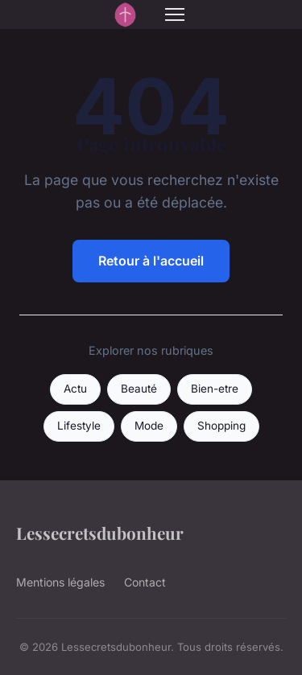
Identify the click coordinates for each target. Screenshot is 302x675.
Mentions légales (60, 582)
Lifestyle (79, 425)
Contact (145, 582)
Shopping (221, 425)
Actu (75, 388)
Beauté (139, 388)
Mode (148, 425)
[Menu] (175, 14)
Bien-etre (214, 388)
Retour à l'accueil (151, 261)
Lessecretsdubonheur (100, 532)
